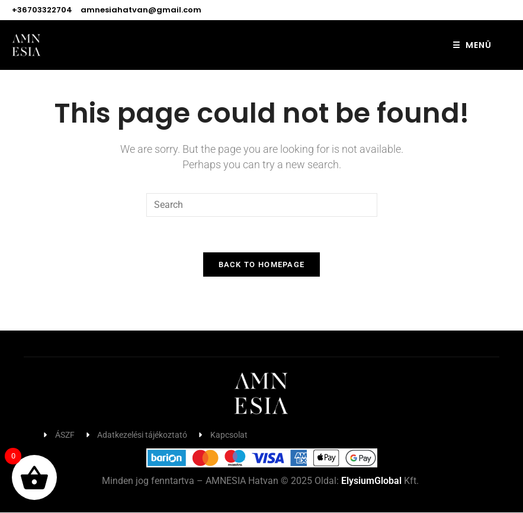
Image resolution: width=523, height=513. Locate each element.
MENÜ (472, 45)
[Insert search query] (261, 205)
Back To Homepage (262, 265)
